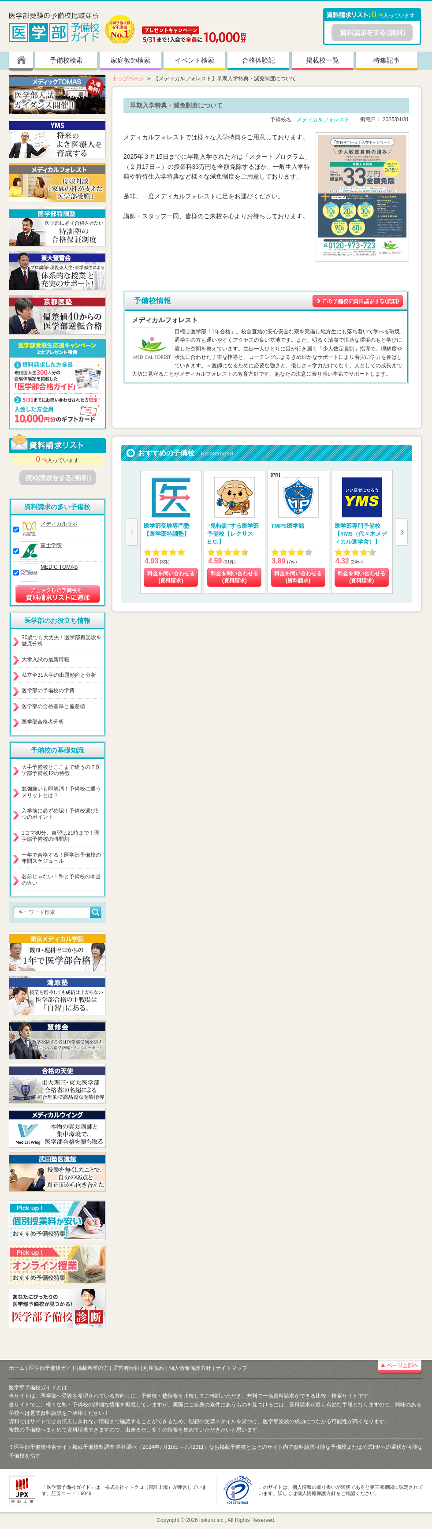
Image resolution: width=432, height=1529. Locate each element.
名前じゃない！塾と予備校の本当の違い (61, 879)
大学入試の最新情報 (45, 659)
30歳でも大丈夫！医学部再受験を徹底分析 (61, 640)
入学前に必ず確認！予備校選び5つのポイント (60, 814)
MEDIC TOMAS (59, 567)
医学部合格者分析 (43, 722)
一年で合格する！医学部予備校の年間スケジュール (61, 858)
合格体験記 (258, 60)
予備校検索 (66, 60)
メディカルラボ (59, 524)
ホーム (17, 1368)
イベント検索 (194, 60)
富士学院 (51, 545)
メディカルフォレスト (323, 119)
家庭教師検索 (130, 60)
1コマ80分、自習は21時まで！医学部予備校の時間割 (61, 836)
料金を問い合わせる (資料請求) (171, 577)
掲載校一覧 (322, 60)
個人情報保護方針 (190, 1368)
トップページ (128, 78)
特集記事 (386, 60)
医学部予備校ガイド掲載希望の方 (68, 1368)
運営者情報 (126, 1368)
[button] (402, 532)
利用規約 (153, 1368)
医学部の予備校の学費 (48, 690)
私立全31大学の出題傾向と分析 (59, 675)
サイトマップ (231, 1368)
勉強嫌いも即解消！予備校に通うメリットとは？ (61, 792)
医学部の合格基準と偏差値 (53, 706)
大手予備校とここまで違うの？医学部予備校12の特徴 (61, 770)
